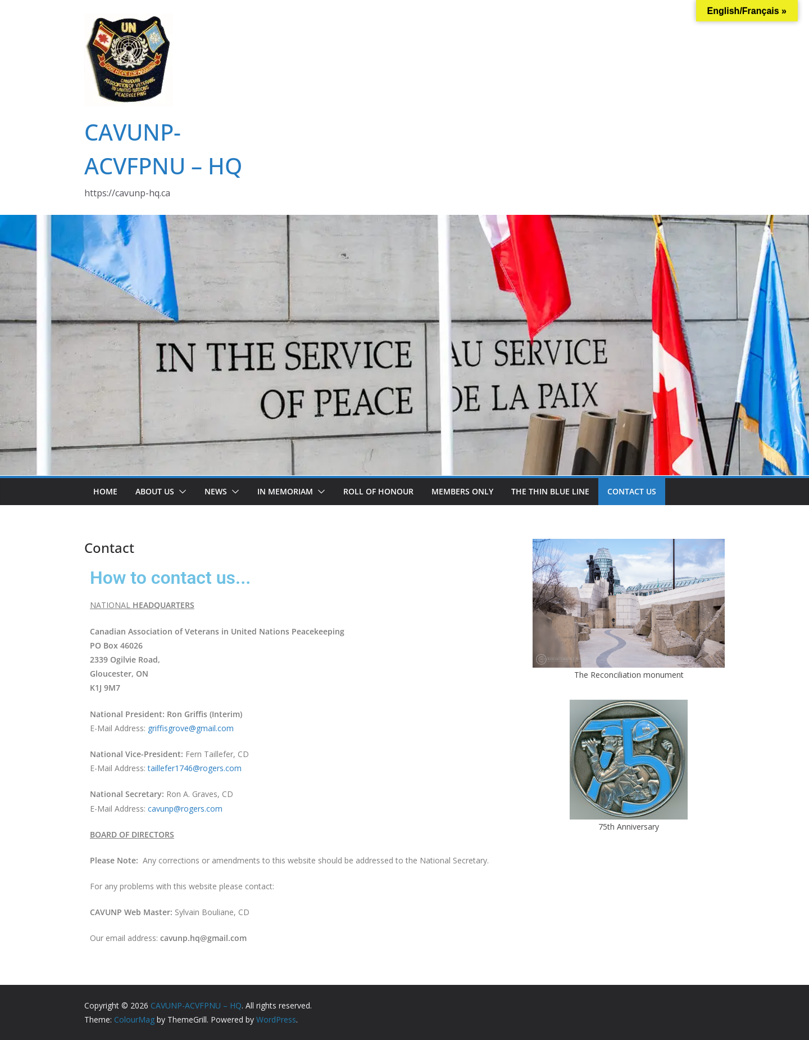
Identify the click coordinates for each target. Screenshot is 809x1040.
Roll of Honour (378, 491)
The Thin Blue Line (550, 491)
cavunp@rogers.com (185, 808)
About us (154, 491)
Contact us (631, 491)
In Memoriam (285, 491)
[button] (180, 491)
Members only (462, 491)
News (215, 491)
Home (105, 491)
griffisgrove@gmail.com (191, 728)
